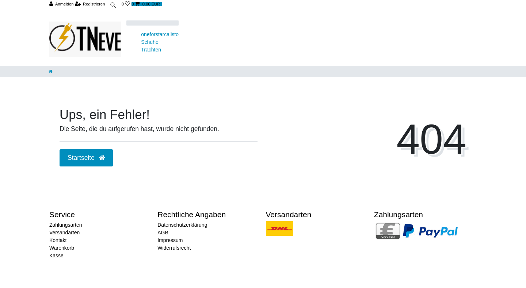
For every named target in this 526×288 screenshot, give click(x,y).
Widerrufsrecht (174, 248)
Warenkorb (61, 248)
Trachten (151, 50)
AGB (162, 232)
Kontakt (57, 240)
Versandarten (64, 232)
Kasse (56, 255)
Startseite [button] (86, 157)
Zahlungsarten (65, 225)
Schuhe (149, 42)
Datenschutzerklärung (182, 225)
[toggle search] (113, 6)
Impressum (170, 240)
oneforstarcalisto (160, 34)
